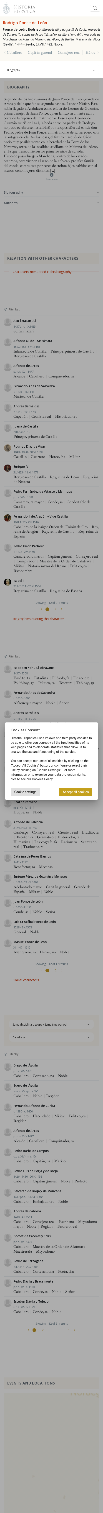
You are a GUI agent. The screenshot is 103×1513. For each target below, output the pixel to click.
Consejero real (69, 52)
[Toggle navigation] (95, 8)
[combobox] (51, 69)
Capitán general (40, 52)
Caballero (14, 52)
